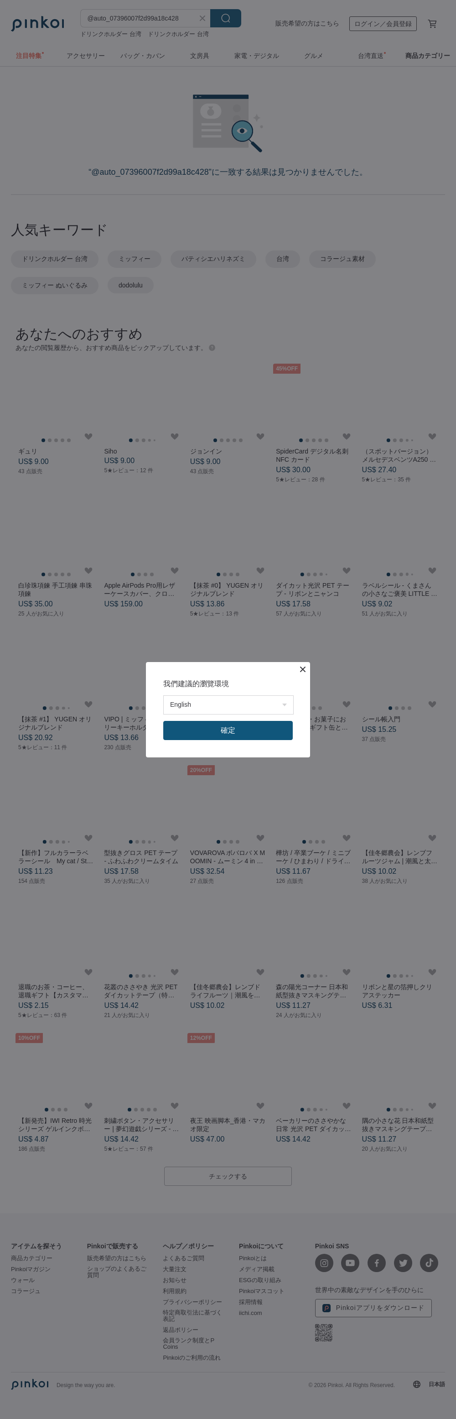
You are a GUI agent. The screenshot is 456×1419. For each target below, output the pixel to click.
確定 (228, 730)
